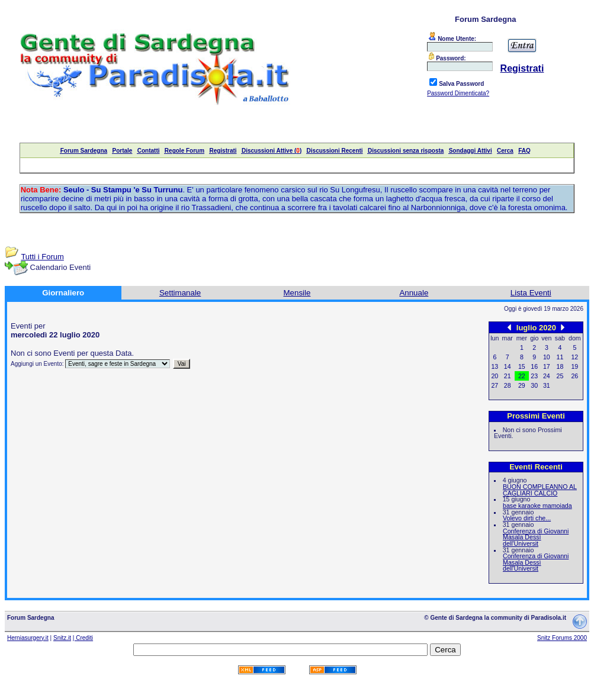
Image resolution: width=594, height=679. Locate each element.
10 (546, 357)
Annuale (413, 292)
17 (546, 366)
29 (521, 385)
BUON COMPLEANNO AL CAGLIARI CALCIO (540, 490)
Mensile (297, 292)
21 (507, 375)
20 (494, 375)
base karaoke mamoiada (537, 505)
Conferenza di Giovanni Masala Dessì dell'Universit (536, 537)
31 (546, 385)
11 (560, 357)
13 (494, 366)
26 (574, 375)
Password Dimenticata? (458, 93)
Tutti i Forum (42, 256)
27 (494, 385)
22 (521, 375)
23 (534, 375)
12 (574, 357)
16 (534, 366)
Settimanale (180, 292)
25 (560, 375)
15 (521, 366)
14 (507, 366)
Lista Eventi (530, 292)
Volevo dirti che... (527, 518)
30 (534, 385)
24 (546, 375)
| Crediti (83, 638)
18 (560, 366)
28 (507, 385)
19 (574, 366)
